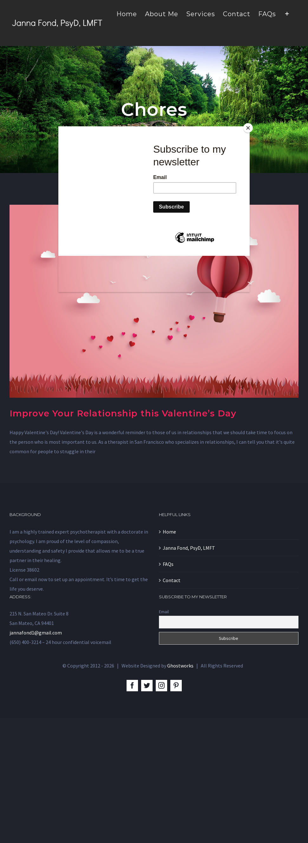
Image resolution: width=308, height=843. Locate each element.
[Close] (248, 128)
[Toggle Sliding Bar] (287, 13)
